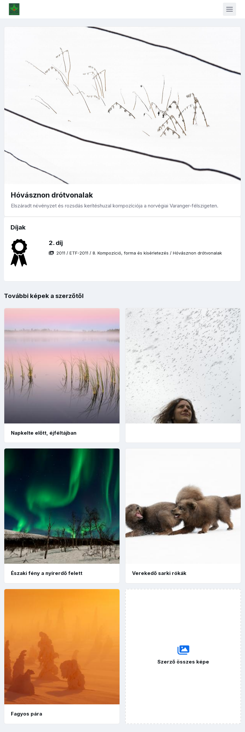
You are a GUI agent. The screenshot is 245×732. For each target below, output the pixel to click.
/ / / (135, 253)
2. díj (56, 243)
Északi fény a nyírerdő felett (46, 573)
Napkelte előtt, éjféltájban (43, 433)
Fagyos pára (26, 714)
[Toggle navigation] (229, 9)
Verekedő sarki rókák (159, 573)
